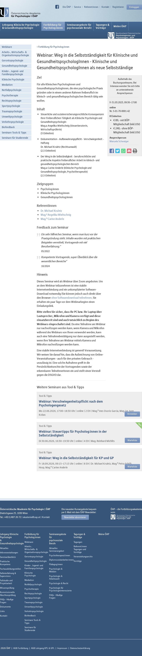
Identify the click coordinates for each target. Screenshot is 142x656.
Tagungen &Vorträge (103, 26)
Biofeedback (8, 127)
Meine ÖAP (120, 26)
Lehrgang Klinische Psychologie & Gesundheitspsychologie (20, 26)
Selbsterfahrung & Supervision (8, 574)
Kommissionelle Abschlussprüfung (8, 593)
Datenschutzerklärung (80, 648)
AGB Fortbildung (20, 648)
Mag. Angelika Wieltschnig (56, 214)
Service (77, 6)
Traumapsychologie (12, 111)
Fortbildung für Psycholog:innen (53, 46)
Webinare (7, 46)
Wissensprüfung (7, 587)
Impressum (62, 648)
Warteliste (132, 440)
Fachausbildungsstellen (10, 568)
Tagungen (78, 542)
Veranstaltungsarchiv (83, 556)
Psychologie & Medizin (55, 570)
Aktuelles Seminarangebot (56, 549)
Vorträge (78, 561)
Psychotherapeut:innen (59, 555)
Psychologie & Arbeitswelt (55, 577)
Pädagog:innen (56, 564)
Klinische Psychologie (13, 79)
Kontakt (105, 6)
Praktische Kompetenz (5, 563)
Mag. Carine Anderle (52, 218)
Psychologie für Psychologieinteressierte (60, 589)
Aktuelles (4, 548)
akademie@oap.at (31, 517)
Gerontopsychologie (12, 60)
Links (2, 611)
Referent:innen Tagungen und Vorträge (80, 549)
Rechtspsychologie (11, 100)
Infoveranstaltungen (9, 552)
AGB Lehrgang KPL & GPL (42, 648)
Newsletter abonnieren (75, 517)
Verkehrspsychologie (13, 121)
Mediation (7, 84)
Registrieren (118, 6)
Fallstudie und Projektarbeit (6, 582)
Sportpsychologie (11, 105)
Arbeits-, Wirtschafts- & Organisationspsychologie (15, 54)
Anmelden (132, 413)
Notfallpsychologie (11, 89)
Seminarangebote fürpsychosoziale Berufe (79, 26)
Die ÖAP (67, 6)
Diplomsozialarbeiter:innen (61, 559)
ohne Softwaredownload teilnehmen (71, 297)
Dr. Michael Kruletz (51, 210)
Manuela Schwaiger (119, 141)
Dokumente (5, 606)
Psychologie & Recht (58, 583)
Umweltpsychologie (12, 116)
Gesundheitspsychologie (14, 65)
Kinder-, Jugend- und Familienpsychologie (12, 73)
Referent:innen (91, 6)
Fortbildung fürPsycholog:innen (53, 26)
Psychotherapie (10, 95)
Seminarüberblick (8, 557)
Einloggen (134, 7)
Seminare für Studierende (15, 137)
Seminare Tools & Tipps (14, 132)
